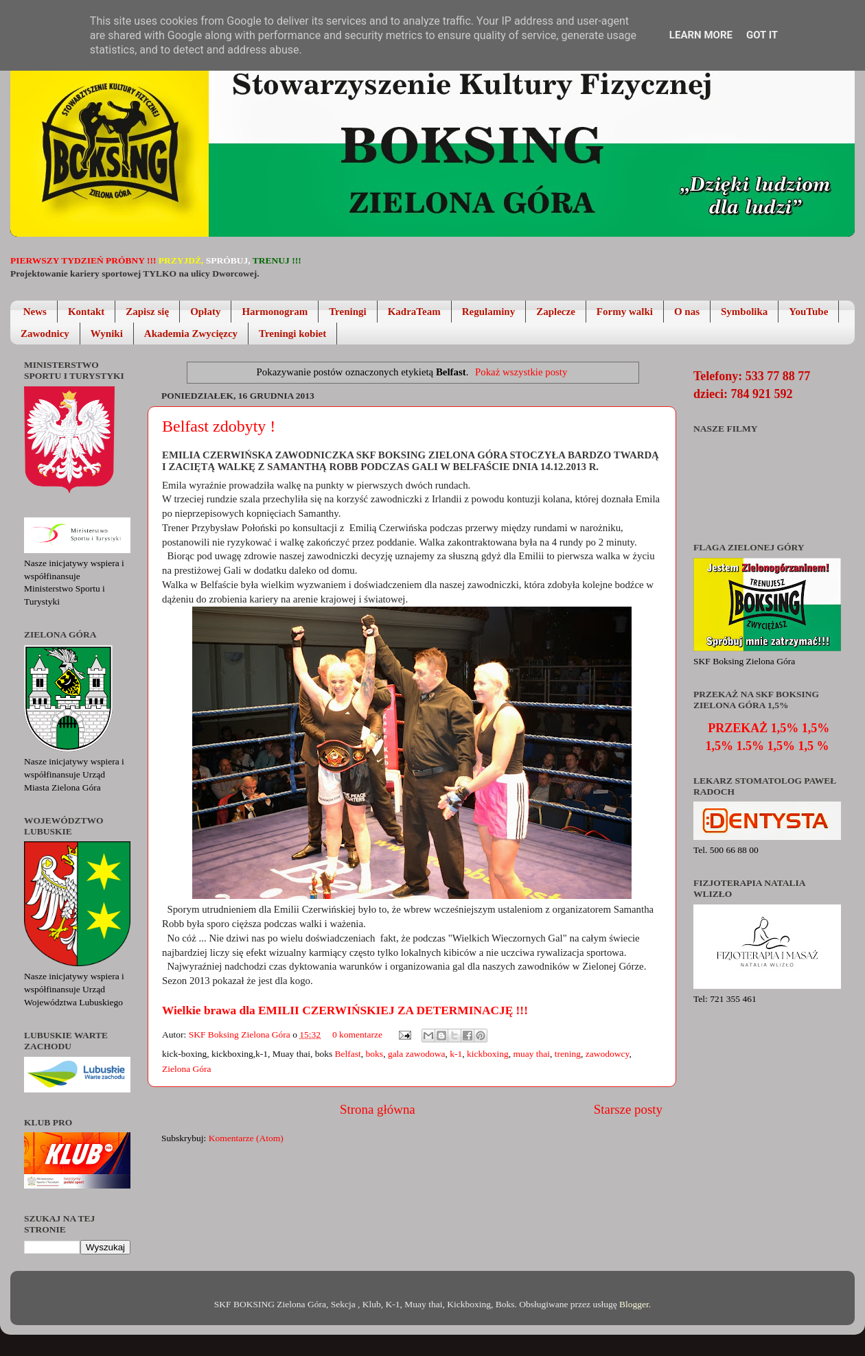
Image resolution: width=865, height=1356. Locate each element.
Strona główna (377, 1109)
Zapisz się (147, 311)
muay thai (531, 1054)
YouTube (808, 311)
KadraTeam (414, 311)
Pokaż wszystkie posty (521, 371)
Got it (762, 35)
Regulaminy (489, 311)
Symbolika (744, 311)
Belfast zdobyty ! (218, 426)
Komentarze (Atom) (246, 1138)
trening (568, 1054)
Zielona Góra (186, 1069)
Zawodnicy (45, 333)
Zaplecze (555, 311)
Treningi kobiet (292, 333)
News (35, 311)
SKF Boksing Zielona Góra (241, 1034)
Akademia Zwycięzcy (191, 333)
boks (375, 1054)
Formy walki (625, 311)
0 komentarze (357, 1034)
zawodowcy (608, 1054)
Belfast (348, 1054)
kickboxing (488, 1054)
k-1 (456, 1054)
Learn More (701, 35)
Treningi (347, 311)
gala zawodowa (417, 1054)
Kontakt (86, 311)
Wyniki (107, 333)
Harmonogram (275, 311)
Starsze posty (628, 1109)
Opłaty (205, 311)
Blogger (634, 1304)
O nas (687, 311)
